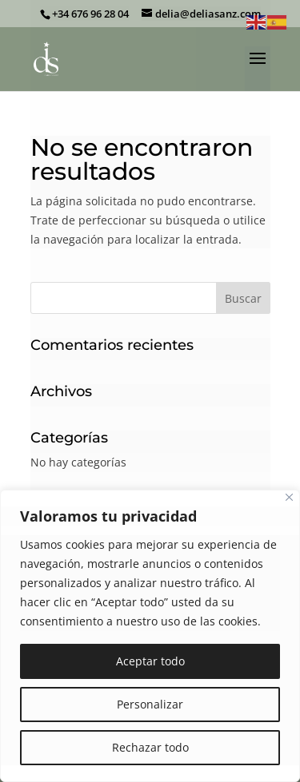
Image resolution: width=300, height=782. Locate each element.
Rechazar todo (150, 747)
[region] (150, 636)
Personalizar (150, 704)
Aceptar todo (150, 661)
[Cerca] (289, 497)
